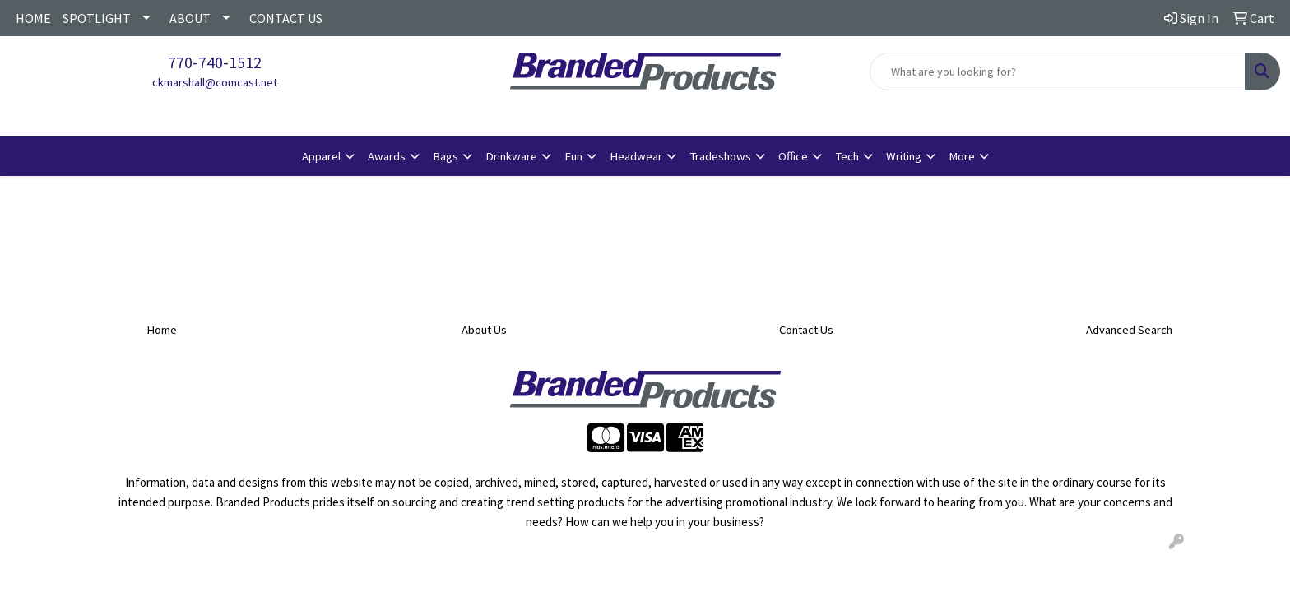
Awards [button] (387, 156)
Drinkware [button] (511, 156)
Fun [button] (573, 156)
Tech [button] (847, 156)
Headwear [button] (636, 156)
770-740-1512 (215, 62)
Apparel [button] (321, 156)
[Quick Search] (1058, 71)
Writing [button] (903, 156)
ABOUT (190, 18)
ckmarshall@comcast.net (214, 82)
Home (161, 329)
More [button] (962, 156)
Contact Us (806, 329)
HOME (33, 18)
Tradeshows (720, 156)
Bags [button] (445, 156)
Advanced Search (1129, 329)
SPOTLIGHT (97, 18)
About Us (484, 329)
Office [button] (793, 156)
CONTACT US (285, 18)
